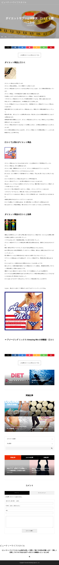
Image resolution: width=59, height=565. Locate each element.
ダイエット (29, 14)
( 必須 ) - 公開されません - (13, 505)
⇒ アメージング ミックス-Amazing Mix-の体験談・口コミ (29, 340)
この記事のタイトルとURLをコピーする (29, 55)
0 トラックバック (42, 492)
